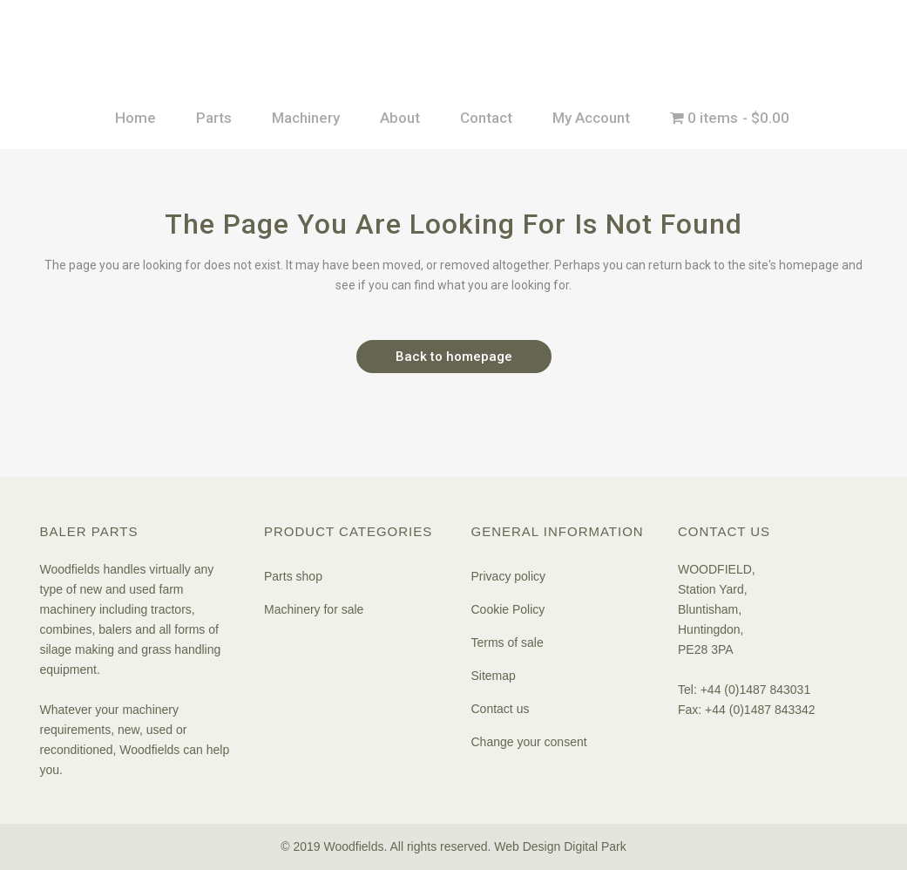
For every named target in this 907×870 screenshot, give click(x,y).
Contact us (500, 709)
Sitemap (493, 676)
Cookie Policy (508, 609)
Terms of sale (507, 642)
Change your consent (529, 742)
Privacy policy (508, 576)
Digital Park (595, 846)
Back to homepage (454, 356)
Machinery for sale (313, 609)
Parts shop (293, 576)
